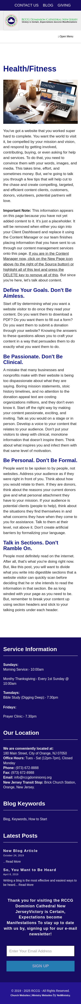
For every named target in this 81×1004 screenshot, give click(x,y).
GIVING (64, 5)
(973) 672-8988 (22, 772)
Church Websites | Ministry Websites (32, 995)
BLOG (48, 5)
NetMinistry (63, 995)
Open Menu (65, 36)
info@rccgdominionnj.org (33, 777)
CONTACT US (27, 5)
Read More (13, 861)
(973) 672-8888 (27, 768)
